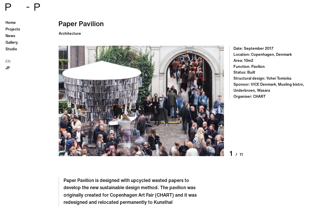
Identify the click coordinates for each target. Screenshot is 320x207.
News (10, 36)
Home (10, 22)
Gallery (11, 42)
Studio (11, 49)
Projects (12, 29)
